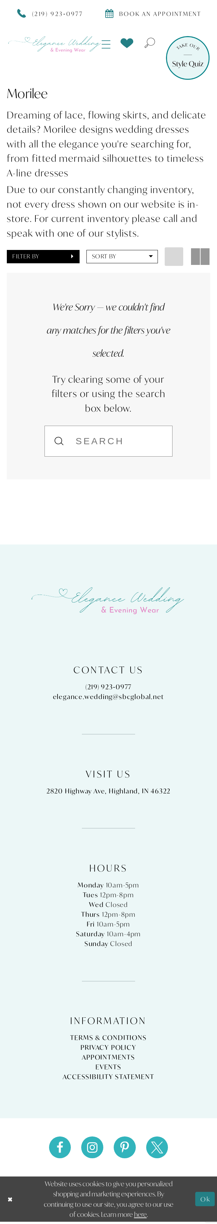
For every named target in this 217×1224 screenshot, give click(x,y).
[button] (106, 44)
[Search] (108, 441)
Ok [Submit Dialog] (205, 1201)
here (140, 1216)
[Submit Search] (60, 441)
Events (108, 1068)
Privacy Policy (108, 1048)
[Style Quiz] (188, 58)
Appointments (108, 1058)
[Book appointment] (153, 13)
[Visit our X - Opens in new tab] (158, 1149)
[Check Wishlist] (127, 43)
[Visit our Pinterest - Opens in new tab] (125, 1149)
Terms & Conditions (108, 1039)
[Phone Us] (50, 13)
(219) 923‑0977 (108, 688)
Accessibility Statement (108, 1078)
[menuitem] (106, 44)
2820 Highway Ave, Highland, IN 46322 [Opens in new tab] (108, 792)
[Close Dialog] (10, 1201)
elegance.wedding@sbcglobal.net (108, 698)
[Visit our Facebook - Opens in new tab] (58, 1149)
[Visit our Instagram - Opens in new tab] (91, 1149)
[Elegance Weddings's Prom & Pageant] (54, 44)
